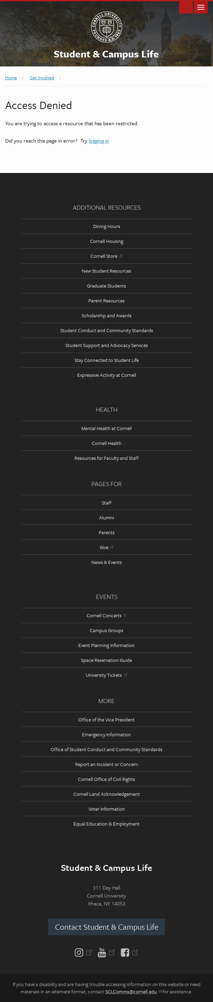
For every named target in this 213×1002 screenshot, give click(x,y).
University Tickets (106, 674)
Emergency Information (106, 734)
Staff (107, 502)
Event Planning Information (106, 645)
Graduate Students (106, 285)
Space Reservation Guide (106, 660)
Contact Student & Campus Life (106, 926)
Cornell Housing (106, 241)
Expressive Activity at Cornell (106, 375)
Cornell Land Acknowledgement (106, 794)
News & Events (106, 562)
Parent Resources (106, 300)
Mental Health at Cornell (106, 428)
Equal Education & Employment (106, 823)
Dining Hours (106, 226)
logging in (99, 140)
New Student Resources (106, 270)
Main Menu (201, 6)
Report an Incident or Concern (106, 764)
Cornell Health (107, 443)
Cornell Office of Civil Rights (106, 779)
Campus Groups (106, 630)
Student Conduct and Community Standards (106, 330)
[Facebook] (128, 952)
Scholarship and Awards (107, 315)
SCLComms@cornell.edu (133, 991)
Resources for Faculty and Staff (106, 458)
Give (106, 547)
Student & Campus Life (106, 54)
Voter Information (106, 808)
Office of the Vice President (106, 719)
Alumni (106, 517)
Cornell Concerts (106, 615)
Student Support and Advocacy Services (106, 345)
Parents (107, 532)
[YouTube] (106, 952)
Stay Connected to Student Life (106, 360)
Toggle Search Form (186, 6)
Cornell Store (106, 255)
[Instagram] (85, 952)
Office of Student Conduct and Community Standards (106, 749)
